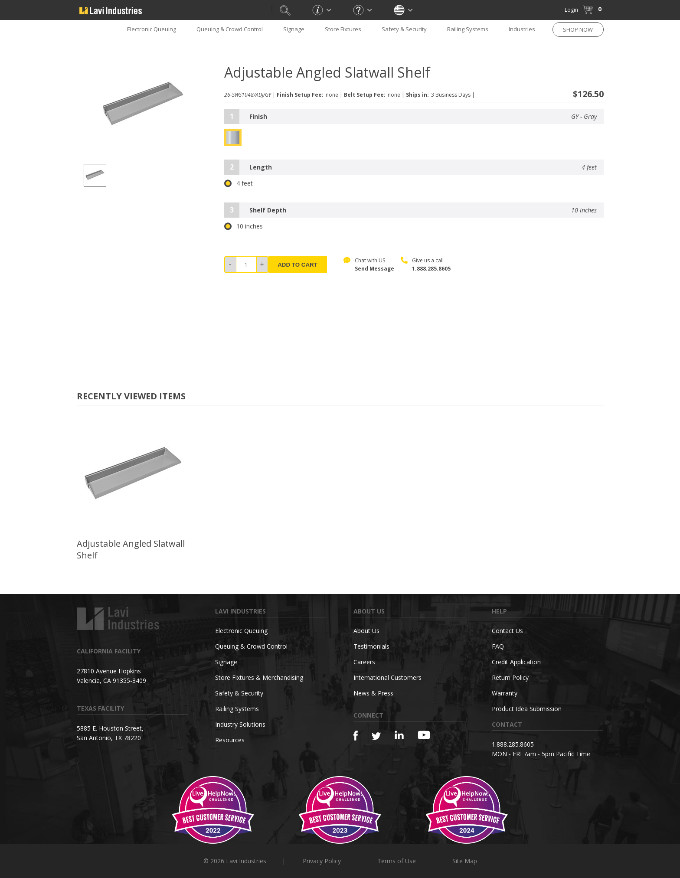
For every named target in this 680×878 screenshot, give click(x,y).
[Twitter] (376, 736)
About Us (366, 631)
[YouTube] (424, 735)
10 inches (243, 226)
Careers (364, 662)
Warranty (504, 693)
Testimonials (371, 646)
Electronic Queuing (151, 29)
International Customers (387, 677)
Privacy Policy (322, 861)
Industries (522, 29)
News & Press (373, 693)
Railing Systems (467, 29)
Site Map (464, 861)
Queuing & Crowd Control (229, 29)
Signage (293, 29)
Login (571, 9)
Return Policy (510, 677)
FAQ (498, 646)
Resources (230, 740)
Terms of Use (396, 861)
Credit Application (516, 662)
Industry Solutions (240, 724)
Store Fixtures (343, 29)
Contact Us (507, 631)
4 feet (238, 183)
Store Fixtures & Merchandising (259, 677)
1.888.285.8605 (431, 268)
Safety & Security (404, 29)
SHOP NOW (578, 29)
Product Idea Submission (527, 709)
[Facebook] (355, 736)
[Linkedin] (399, 735)
